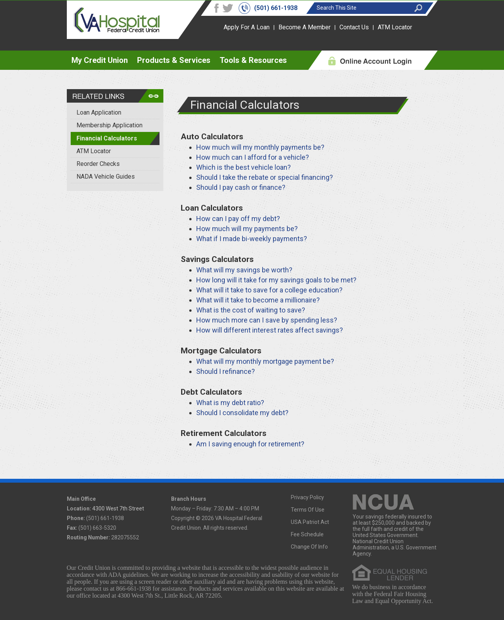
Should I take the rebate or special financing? (264, 177)
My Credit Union (99, 60)
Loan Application (98, 112)
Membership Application (109, 125)
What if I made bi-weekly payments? (251, 239)
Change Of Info (309, 547)
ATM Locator (395, 27)
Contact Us (354, 27)
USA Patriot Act (310, 522)
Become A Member (304, 27)
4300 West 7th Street (118, 508)
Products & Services (173, 60)
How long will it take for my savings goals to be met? (276, 280)
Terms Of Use (307, 510)
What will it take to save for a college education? (269, 290)
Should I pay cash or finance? (240, 187)
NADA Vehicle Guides (105, 176)
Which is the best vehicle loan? (243, 167)
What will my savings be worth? (244, 270)
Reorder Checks (98, 163)
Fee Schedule (307, 534)
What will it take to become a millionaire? (258, 300)
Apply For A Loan (247, 27)
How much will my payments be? (247, 229)
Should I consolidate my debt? (242, 413)
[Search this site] (363, 7)
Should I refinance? (225, 371)
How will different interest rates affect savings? (269, 330)
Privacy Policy (307, 497)
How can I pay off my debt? (238, 219)
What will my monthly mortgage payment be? (265, 361)
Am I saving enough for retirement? (250, 444)
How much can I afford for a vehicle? (252, 157)
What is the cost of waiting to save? (250, 310)
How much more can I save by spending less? (266, 320)
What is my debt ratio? (230, 403)
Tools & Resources (253, 60)
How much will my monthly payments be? (260, 147)
